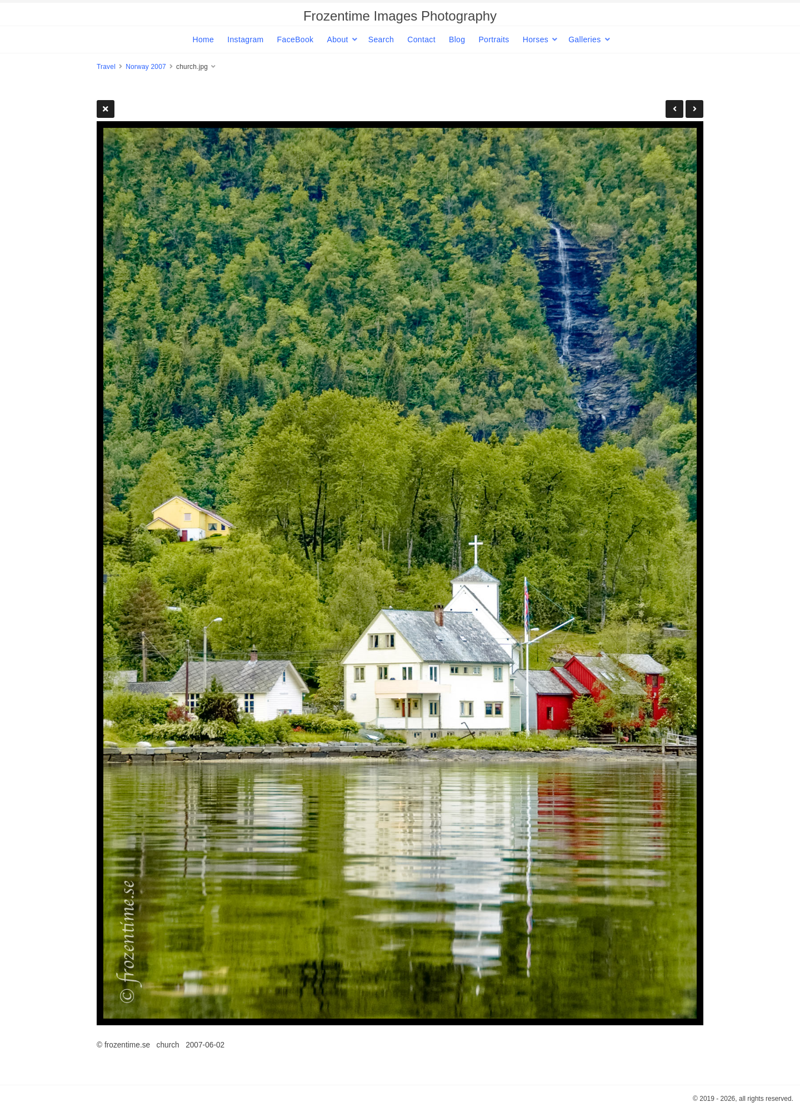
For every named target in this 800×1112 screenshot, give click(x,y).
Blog (457, 39)
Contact (421, 39)
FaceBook (295, 39)
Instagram (245, 39)
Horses (535, 39)
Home (203, 39)
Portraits (493, 39)
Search (381, 39)
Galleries (584, 39)
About (337, 39)
